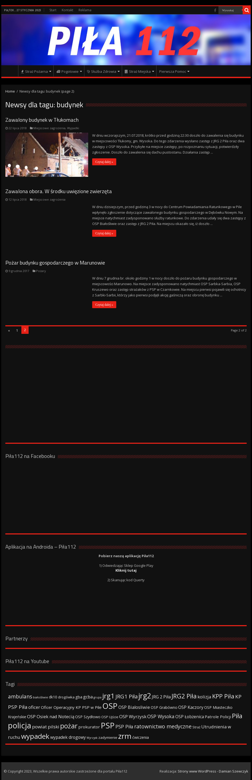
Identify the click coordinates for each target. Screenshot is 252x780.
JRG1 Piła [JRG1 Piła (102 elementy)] (126, 696)
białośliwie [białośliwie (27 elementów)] (40, 697)
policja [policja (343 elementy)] (19, 725)
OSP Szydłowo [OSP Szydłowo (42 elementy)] (87, 716)
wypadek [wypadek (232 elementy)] (35, 736)
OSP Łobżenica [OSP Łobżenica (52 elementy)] (189, 717)
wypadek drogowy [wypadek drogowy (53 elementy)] (68, 737)
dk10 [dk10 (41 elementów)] (53, 696)
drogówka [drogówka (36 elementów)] (66, 697)
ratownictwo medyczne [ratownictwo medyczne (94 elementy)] (163, 726)
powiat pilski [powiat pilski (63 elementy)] (45, 727)
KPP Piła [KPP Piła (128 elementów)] (223, 696)
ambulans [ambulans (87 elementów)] (20, 696)
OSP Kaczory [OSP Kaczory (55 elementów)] (190, 707)
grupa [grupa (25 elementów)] (98, 697)
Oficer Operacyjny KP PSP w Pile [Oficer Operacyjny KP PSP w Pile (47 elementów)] (71, 707)
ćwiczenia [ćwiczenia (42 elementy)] (140, 737)
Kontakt (67, 10)
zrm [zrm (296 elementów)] (124, 736)
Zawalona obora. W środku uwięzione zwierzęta (58, 191)
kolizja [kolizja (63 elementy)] (204, 697)
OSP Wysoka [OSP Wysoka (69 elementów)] (161, 716)
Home (10, 91)
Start (52, 10)
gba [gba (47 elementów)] (78, 696)
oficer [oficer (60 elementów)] (34, 707)
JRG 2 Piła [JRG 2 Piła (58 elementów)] (161, 697)
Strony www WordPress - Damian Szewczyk (213, 771)
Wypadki (73, 128)
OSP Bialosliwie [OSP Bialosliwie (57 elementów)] (134, 707)
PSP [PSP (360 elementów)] (108, 725)
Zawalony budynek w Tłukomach (42, 120)
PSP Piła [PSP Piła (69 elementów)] (124, 726)
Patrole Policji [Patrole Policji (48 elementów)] (218, 716)
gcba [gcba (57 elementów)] (88, 697)
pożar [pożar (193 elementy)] (68, 725)
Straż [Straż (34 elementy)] (196, 727)
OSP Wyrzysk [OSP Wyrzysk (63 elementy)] (132, 716)
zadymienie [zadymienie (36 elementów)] (107, 737)
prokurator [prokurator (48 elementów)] (89, 726)
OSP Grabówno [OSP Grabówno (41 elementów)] (164, 707)
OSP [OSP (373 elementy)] (110, 706)
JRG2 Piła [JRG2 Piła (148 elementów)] (184, 696)
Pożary (41, 271)
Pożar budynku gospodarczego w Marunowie (55, 262)
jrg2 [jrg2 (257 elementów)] (144, 696)
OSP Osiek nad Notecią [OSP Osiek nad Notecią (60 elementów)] (50, 716)
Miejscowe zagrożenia (49, 128)
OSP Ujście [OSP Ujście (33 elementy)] (109, 717)
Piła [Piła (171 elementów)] (237, 715)
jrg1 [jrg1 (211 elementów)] (108, 695)
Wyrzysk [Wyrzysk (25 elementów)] (92, 738)
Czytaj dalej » (104, 162)
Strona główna (11, 71)
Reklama (85, 10)
